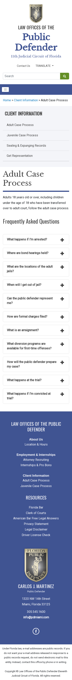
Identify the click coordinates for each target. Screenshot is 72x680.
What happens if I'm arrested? (27, 239)
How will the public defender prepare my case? (31, 364)
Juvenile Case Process (22, 135)
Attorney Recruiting (36, 460)
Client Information (26, 100)
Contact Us (23, 65)
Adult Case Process (20, 125)
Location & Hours (36, 444)
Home (7, 100)
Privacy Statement (36, 524)
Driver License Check (36, 535)
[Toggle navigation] (5, 89)
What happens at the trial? (24, 380)
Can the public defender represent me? (30, 301)
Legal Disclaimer (36, 529)
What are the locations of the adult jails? (30, 269)
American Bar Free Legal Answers (36, 518)
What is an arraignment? (23, 330)
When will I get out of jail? (24, 285)
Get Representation (20, 156)
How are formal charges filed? (27, 316)
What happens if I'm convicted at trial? (28, 396)
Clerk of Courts (36, 513)
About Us (36, 439)
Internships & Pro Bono (36, 465)
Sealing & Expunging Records (26, 145)
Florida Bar (36, 507)
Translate (43, 65)
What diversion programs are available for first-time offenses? (29, 346)
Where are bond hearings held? (27, 253)
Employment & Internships (36, 454)
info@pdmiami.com (36, 617)
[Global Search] (31, 76)
